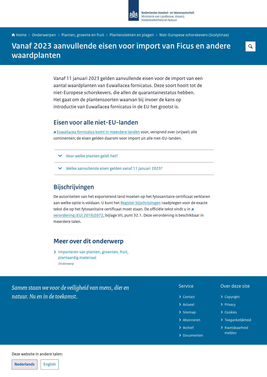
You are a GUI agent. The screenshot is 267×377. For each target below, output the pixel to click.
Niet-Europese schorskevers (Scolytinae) (194, 34)
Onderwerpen (44, 34)
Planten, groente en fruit (82, 34)
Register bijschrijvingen (140, 202)
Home (19, 34)
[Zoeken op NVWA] (250, 46)
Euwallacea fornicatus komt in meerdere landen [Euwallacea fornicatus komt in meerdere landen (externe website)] (96, 132)
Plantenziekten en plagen (132, 34)
